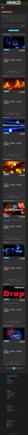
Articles (8, 396)
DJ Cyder (23, 299)
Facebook (9, 422)
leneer (24, 49)
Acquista (9, 379)
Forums (8, 398)
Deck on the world (8, 325)
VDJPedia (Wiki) (10, 395)
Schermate (9, 383)
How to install (19, 73)
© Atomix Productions (14, 433)
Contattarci (9, 409)
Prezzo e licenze (10, 381)
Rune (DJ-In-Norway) (21, 215)
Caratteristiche (10, 380)
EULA (8, 411)
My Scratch (6, 242)
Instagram (9, 425)
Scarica (8, 377)
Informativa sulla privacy (12, 410)
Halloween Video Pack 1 (9, 200)
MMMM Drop (7, 284)
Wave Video (6, 117)
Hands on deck (7, 34)
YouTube (9, 424)
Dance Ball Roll (7, 159)
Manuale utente (10, 394)
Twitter (9, 426)
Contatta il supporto (11, 392)
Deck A (5, 76)
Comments (12, 73)
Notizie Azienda (10, 407)
